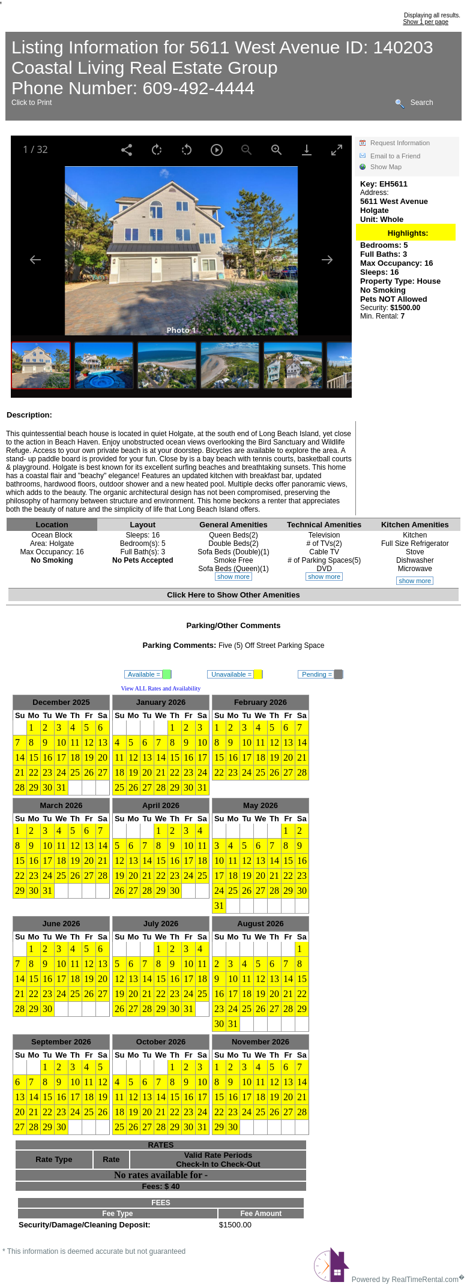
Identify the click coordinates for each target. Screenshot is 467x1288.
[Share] (127, 150)
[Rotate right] (157, 150)
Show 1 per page (425, 22)
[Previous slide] (35, 259)
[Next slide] (327, 259)
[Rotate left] (187, 150)
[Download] (307, 150)
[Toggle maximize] (337, 150)
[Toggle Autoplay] (217, 150)
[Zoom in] (277, 150)
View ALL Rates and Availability (161, 688)
